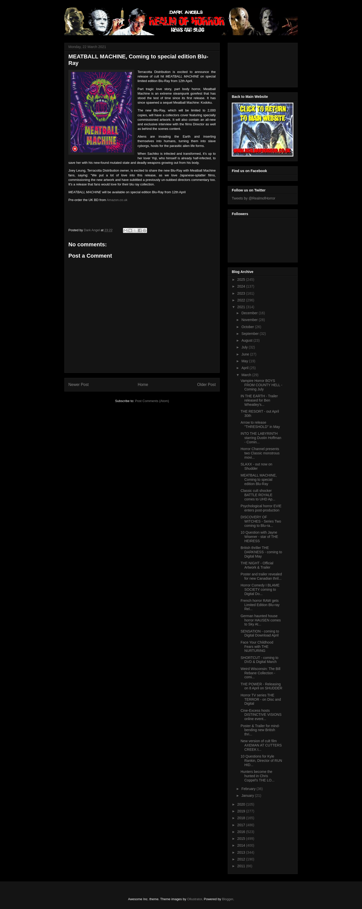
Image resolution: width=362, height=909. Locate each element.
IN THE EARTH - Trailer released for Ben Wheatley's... (259, 400)
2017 (241, 825)
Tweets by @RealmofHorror (253, 198)
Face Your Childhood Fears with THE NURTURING (257, 646)
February (248, 789)
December (249, 313)
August (247, 340)
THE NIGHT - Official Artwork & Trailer (257, 565)
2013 (241, 852)
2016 (241, 832)
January (248, 796)
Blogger (227, 899)
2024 (241, 286)
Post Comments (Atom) (152, 401)
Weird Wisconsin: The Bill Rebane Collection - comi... (260, 673)
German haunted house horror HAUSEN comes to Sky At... (261, 620)
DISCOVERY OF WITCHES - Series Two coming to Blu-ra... (261, 521)
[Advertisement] (254, 64)
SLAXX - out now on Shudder (256, 466)
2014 (241, 845)
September (250, 334)
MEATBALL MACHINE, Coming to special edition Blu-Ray (259, 479)
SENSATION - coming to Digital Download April (260, 633)
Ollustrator (194, 899)
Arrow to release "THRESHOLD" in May (260, 424)
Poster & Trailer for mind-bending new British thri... (260, 730)
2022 (241, 300)
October (248, 327)
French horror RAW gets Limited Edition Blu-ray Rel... (260, 605)
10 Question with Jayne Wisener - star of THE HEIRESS (259, 536)
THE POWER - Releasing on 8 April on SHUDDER (261, 686)
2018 (241, 818)
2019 (241, 811)
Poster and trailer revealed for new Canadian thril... (261, 576)
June (245, 354)
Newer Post (78, 384)
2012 (241, 859)
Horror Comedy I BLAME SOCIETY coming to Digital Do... (260, 589)
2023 (241, 293)
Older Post (206, 384)
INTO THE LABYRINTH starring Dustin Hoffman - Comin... (261, 437)
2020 (241, 804)
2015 (241, 839)
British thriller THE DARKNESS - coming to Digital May (261, 552)
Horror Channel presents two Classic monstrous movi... (260, 453)
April (245, 368)
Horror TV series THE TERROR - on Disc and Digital (261, 699)
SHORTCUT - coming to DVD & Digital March (259, 660)
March (246, 375)
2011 (241, 866)
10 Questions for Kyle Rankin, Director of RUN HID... (261, 760)
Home (143, 384)
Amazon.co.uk (117, 200)
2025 (241, 280)
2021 (241, 307)
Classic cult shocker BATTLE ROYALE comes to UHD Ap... (258, 495)
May (245, 361)
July (245, 347)
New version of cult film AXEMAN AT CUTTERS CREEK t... (261, 745)
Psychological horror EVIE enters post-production (261, 508)
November (249, 320)
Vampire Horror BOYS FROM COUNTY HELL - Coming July (261, 385)
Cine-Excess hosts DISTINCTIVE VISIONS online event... (261, 714)
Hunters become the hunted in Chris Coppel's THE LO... (258, 776)
